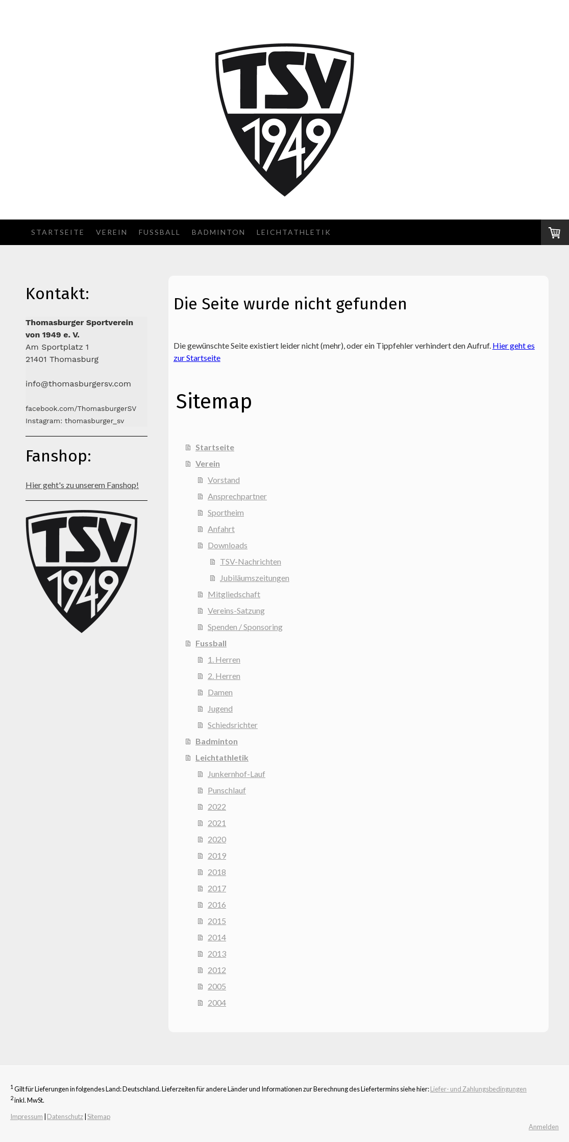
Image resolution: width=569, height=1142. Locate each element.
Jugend (220, 708)
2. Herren (224, 676)
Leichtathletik (294, 232)
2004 (217, 1002)
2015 (217, 921)
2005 (217, 986)
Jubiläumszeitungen (254, 577)
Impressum (26, 1116)
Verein (112, 232)
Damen (220, 692)
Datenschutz (65, 1116)
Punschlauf (227, 790)
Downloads (228, 545)
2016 (217, 904)
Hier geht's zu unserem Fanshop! (82, 485)
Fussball (160, 232)
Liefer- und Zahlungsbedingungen (478, 1089)
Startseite (58, 232)
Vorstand (224, 479)
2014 (217, 937)
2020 (217, 839)
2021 (217, 823)
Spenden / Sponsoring (245, 626)
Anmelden (544, 1127)
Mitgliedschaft (234, 594)
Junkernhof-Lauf (236, 774)
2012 (217, 970)
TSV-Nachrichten (250, 561)
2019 (217, 855)
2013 (217, 953)
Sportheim (226, 512)
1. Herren (224, 659)
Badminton (218, 232)
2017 (217, 888)
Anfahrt (221, 528)
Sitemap (98, 1116)
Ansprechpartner (237, 496)
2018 (217, 872)
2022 (217, 806)
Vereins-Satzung (236, 610)
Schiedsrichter (233, 725)
